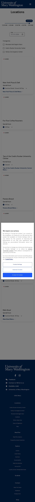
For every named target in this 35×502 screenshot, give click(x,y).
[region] (17, 251)
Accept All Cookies (17, 275)
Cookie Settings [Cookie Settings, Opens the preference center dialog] (17, 264)
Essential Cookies (17, 269)
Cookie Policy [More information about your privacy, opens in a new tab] (9, 259)
